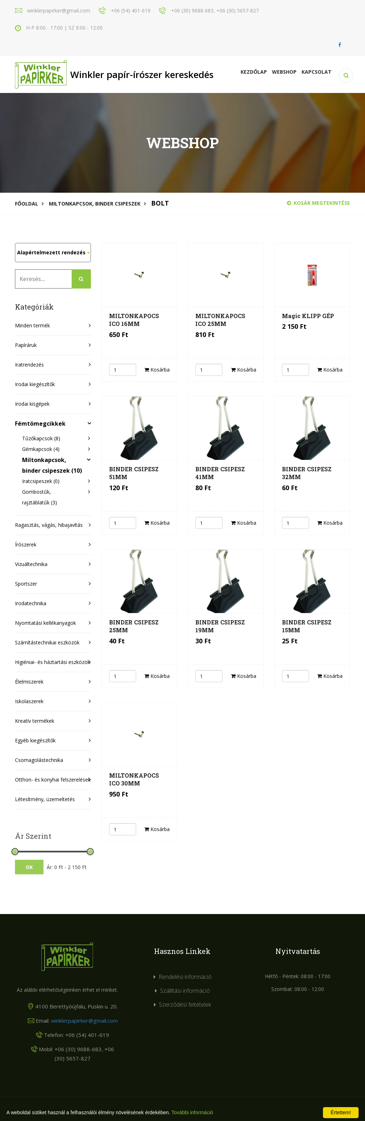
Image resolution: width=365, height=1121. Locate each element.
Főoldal (26, 203)
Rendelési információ (185, 977)
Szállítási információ (185, 991)
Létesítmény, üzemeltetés (45, 799)
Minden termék (32, 325)
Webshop (284, 71)
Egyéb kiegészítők (35, 740)
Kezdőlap (254, 71)
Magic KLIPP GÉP (308, 316)
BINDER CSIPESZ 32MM (306, 473)
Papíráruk (26, 345)
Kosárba (157, 369)
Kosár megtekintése (318, 202)
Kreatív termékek (34, 720)
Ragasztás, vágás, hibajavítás (49, 524)
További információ (192, 1112)
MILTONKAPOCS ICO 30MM (134, 779)
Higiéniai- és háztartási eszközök (52, 662)
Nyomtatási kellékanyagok (45, 622)
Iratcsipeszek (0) (41, 481)
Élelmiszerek (29, 681)
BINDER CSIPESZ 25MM (134, 626)
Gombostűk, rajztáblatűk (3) (39, 497)
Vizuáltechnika (31, 564)
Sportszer (26, 583)
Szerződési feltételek (185, 1004)
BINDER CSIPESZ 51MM (134, 473)
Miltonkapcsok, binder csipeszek (94, 203)
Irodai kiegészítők (35, 384)
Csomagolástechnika (39, 760)
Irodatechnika (30, 603)
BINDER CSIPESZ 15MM (306, 626)
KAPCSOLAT (316, 71)
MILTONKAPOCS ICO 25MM (220, 319)
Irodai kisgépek (32, 403)
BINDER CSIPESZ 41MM (220, 473)
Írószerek (25, 544)
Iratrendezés (29, 364)
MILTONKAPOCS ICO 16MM (134, 319)
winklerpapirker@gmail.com (84, 1020)
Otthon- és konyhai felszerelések (53, 779)
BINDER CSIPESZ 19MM (220, 626)
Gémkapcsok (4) (41, 449)
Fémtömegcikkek (40, 423)
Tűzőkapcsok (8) (41, 438)
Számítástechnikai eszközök (47, 642)
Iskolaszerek (29, 701)
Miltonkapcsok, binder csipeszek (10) (52, 465)
